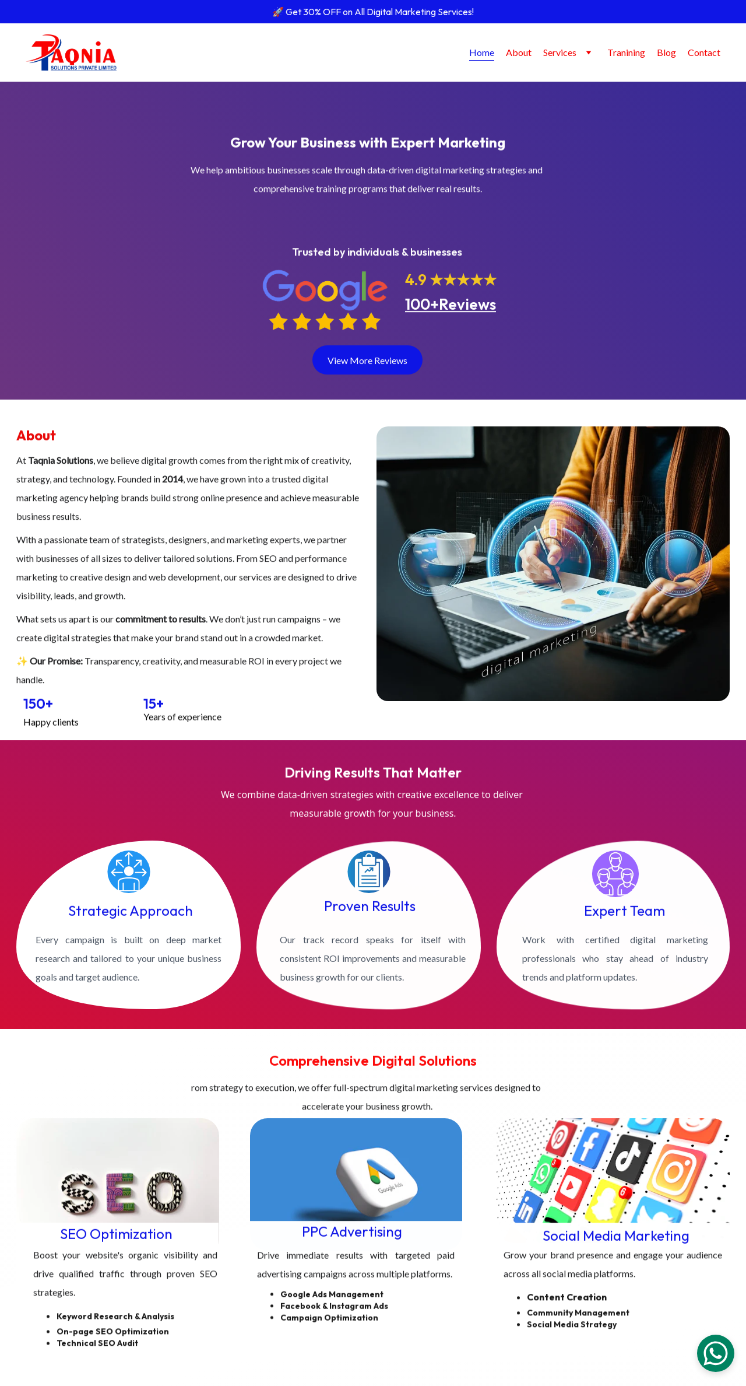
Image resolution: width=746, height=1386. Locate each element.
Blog (666, 52)
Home (481, 52)
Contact (704, 52)
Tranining (626, 52)
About (519, 52)
